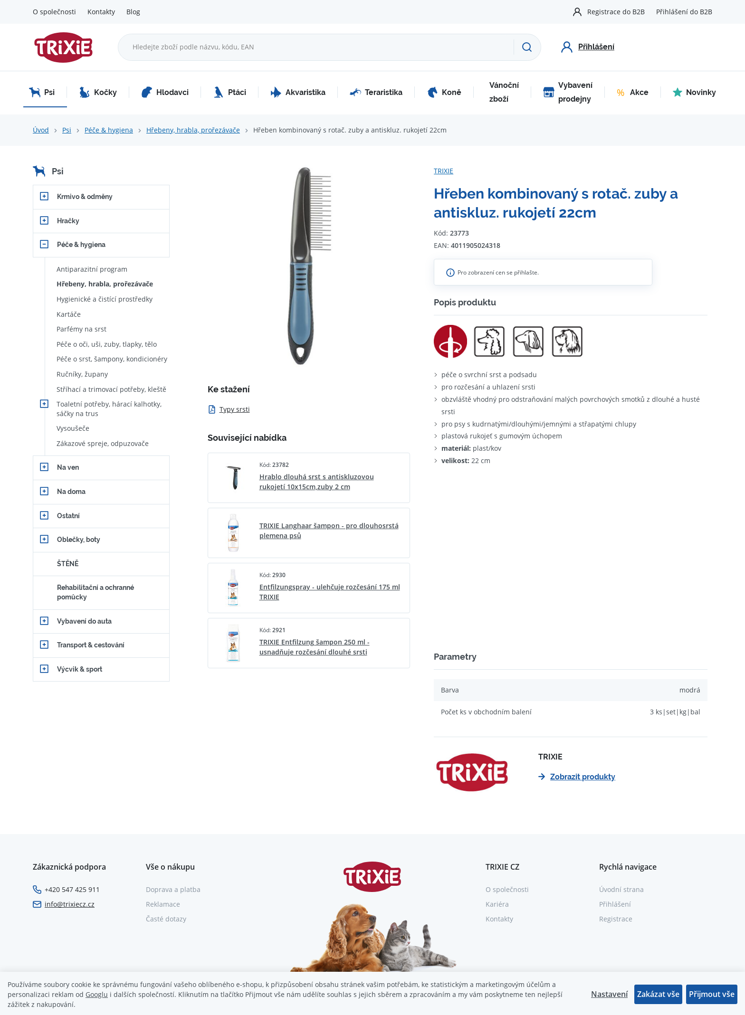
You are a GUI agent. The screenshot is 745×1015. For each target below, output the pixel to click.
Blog (133, 11)
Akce (633, 92)
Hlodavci (165, 92)
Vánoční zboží (504, 92)
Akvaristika (297, 92)
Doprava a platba (173, 889)
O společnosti (54, 11)
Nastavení (609, 994)
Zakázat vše (658, 994)
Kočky (98, 92)
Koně (444, 92)
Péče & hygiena (109, 129)
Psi (42, 92)
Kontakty (101, 11)
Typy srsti (229, 409)
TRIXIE (443, 170)
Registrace (615, 918)
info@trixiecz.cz (70, 904)
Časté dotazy (166, 918)
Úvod (41, 129)
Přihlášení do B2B (684, 11)
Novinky (694, 92)
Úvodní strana (621, 889)
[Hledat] (527, 47)
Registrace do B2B (616, 11)
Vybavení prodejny (567, 92)
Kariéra (497, 904)
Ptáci (229, 92)
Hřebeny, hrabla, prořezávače (193, 129)
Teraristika (376, 92)
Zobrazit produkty (576, 776)
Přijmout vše (712, 994)
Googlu (97, 994)
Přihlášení (615, 904)
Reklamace (163, 904)
